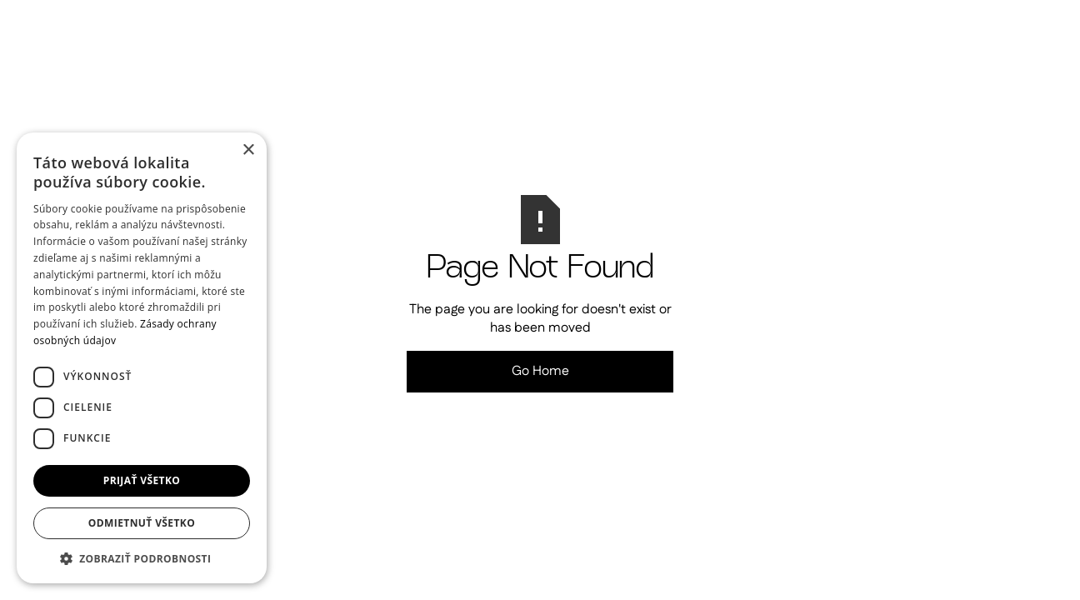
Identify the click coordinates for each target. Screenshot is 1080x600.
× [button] (248, 150)
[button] (141, 558)
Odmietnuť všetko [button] (141, 523)
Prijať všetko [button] (142, 480)
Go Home (540, 371)
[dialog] (142, 357)
